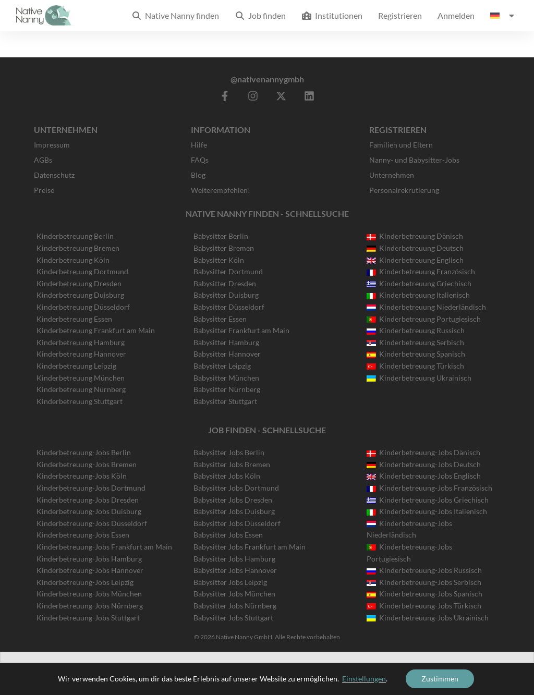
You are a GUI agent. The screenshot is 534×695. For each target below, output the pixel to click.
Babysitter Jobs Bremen (231, 464)
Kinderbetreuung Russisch (416, 330)
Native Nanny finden (175, 15)
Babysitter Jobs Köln (226, 475)
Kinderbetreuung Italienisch (418, 294)
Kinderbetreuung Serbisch (415, 342)
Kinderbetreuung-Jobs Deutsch (424, 464)
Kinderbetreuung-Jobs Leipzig (85, 582)
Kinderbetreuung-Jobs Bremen (87, 464)
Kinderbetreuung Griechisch (419, 283)
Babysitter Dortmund (228, 271)
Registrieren (400, 15)
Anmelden (456, 15)
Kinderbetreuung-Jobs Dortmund (91, 487)
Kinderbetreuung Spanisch (416, 353)
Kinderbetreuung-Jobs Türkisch (424, 605)
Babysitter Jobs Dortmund (236, 487)
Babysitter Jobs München (234, 593)
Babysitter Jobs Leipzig (230, 582)
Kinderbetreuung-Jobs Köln (82, 475)
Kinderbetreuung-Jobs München (89, 593)
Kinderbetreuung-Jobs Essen (83, 534)
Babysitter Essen (220, 318)
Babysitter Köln (218, 259)
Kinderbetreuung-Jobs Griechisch (428, 499)
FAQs (200, 159)
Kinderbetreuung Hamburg (81, 342)
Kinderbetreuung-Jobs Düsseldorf (92, 523)
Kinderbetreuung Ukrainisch (419, 377)
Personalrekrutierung (404, 190)
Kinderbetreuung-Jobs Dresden (88, 499)
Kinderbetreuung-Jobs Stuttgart (88, 617)
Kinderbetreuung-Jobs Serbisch (424, 582)
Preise (44, 190)
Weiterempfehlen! (220, 190)
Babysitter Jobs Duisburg (234, 511)
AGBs (43, 159)
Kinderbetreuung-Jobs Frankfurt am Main (104, 546)
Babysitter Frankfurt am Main (241, 330)
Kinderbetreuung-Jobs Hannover (90, 570)
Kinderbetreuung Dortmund (82, 271)
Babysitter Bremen (223, 247)
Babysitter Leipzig (222, 365)
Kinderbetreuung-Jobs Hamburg (89, 558)
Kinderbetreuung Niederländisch (426, 306)
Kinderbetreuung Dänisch (415, 235)
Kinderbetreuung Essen (74, 318)
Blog (198, 174)
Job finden (260, 15)
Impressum (52, 144)
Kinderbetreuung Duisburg (80, 294)
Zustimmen (439, 678)
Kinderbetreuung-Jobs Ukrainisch (428, 617)
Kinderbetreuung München (81, 377)
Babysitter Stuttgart (225, 401)
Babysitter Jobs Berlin (228, 452)
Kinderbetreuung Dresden (79, 283)
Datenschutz (54, 174)
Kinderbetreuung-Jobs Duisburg (89, 511)
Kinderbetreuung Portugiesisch (424, 318)
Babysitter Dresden (224, 283)
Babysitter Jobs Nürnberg (234, 605)
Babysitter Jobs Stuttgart (233, 617)
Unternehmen (391, 174)
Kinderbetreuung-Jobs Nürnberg (90, 605)
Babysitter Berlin (220, 235)
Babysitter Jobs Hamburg (234, 558)
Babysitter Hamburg (226, 342)
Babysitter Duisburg (226, 294)
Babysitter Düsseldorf (228, 306)
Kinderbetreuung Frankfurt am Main (96, 330)
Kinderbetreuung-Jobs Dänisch (423, 452)
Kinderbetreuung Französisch (421, 271)
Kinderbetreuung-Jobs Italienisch (427, 511)
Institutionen (331, 15)
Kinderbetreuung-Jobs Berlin (84, 452)
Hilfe (199, 144)
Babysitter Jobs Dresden (232, 499)
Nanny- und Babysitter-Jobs (414, 159)
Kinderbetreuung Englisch (415, 259)
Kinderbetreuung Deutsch (415, 247)
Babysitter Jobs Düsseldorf (237, 523)
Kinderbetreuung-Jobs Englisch (424, 475)
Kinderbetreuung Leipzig (76, 365)
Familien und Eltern (401, 144)
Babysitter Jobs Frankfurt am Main (249, 546)
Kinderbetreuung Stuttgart (80, 401)
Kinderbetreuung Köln (73, 259)
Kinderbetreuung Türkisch (415, 365)
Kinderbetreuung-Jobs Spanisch (424, 593)
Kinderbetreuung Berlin (75, 235)
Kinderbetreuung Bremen (78, 247)
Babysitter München (226, 377)
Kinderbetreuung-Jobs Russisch (424, 570)
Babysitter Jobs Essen (228, 534)
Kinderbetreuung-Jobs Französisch (429, 487)
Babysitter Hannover (227, 353)
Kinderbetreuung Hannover (81, 353)
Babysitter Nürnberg (226, 389)
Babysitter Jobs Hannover (235, 570)
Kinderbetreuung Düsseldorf (83, 306)
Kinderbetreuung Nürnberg (81, 389)
